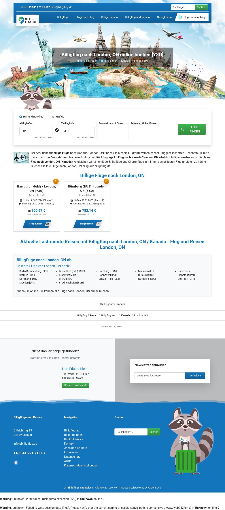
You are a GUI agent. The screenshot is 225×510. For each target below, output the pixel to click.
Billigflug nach (109, 60)
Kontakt (69, 443)
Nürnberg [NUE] (147, 278)
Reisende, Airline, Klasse (143, 123)
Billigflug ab (72, 430)
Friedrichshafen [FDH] (71, 282)
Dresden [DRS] (27, 282)
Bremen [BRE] (27, 274)
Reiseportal (127, 487)
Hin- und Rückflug (33, 116)
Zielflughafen (68, 123)
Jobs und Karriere (75, 448)
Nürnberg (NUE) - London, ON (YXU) (87, 189)
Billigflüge (115, 161)
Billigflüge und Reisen (80, 487)
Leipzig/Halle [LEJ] (109, 278)
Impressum (71, 452)
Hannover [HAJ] (108, 274)
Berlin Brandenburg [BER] (33, 271)
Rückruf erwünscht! (75, 385)
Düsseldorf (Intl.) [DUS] (72, 271)
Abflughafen (25, 123)
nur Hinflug (58, 116)
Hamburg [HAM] (108, 271)
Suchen (201, 7)
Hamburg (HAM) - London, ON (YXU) (36, 189)
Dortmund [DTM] (28, 278)
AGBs (67, 461)
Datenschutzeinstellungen (81, 465)
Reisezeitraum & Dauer (111, 123)
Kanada (125, 60)
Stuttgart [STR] (186, 278)
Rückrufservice (73, 439)
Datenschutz (72, 456)
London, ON (141, 60)
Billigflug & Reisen (87, 60)
